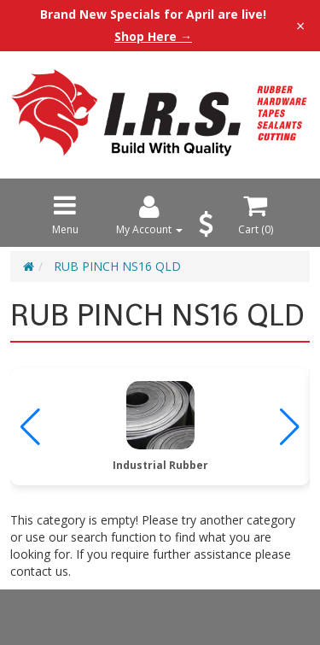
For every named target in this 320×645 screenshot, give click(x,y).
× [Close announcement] (300, 25)
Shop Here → (153, 37)
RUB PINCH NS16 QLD (117, 266)
